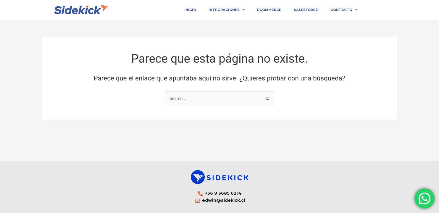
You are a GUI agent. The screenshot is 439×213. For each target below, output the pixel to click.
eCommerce (269, 10)
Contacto (343, 9)
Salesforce (306, 10)
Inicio (190, 10)
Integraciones (227, 9)
